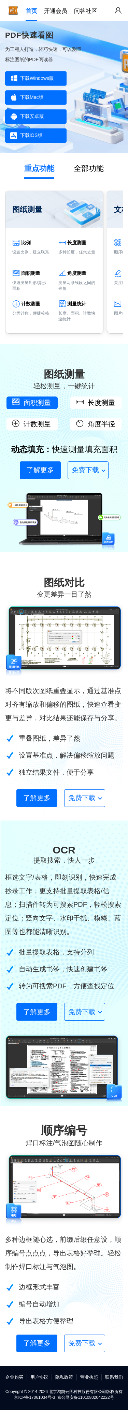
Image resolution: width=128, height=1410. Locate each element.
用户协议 (39, 1377)
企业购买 (14, 1377)
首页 (31, 11)
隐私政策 (64, 1377)
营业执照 (89, 1377)
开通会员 (55, 11)
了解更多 (40, 470)
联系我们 (114, 1377)
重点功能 (39, 168)
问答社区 (85, 11)
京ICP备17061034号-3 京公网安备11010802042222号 (64, 1397)
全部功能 (89, 168)
